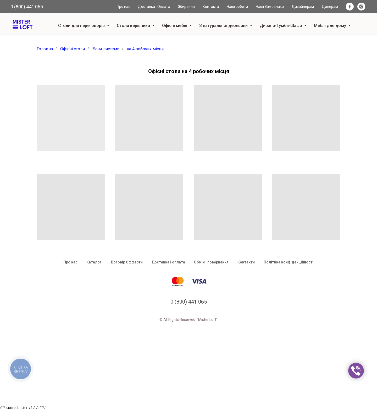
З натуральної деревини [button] (224, 25)
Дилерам (330, 6)
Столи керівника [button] (134, 25)
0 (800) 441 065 (26, 6)
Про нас (123, 6)
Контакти (211, 6)
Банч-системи (105, 48)
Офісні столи (72, 48)
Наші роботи (237, 6)
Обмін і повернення (211, 262)
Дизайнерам (303, 6)
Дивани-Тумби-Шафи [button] (281, 25)
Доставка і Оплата (154, 6)
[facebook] (350, 6)
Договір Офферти (126, 262)
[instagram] (361, 6)
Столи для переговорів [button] (82, 25)
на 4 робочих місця (145, 48)
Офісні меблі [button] (175, 25)
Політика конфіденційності (289, 262)
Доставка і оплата (168, 262)
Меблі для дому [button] (330, 25)
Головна (45, 48)
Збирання (186, 6)
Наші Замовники (270, 6)
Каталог (94, 262)
